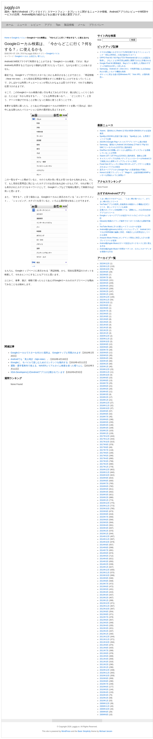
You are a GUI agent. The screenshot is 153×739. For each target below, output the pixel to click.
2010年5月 (104, 689)
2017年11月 (105, 439)
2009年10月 (105, 709)
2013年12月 (105, 570)
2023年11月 (105, 266)
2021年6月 (104, 322)
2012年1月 (104, 634)
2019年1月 (104, 400)
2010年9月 (104, 678)
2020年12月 (105, 336)
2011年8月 (104, 648)
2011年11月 (105, 639)
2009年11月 (105, 706)
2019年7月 (104, 383)
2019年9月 (104, 378)
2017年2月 (104, 464)
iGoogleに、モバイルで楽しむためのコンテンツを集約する (39, 362)
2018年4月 (104, 425)
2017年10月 (105, 442)
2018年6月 (104, 419)
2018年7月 (104, 417)
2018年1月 (104, 433)
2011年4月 (104, 659)
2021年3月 (104, 328)
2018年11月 (105, 405)
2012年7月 (104, 617)
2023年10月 (105, 269)
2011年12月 (105, 637)
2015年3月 (104, 528)
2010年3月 (104, 695)
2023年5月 (104, 283)
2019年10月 (105, 375)
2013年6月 (104, 586)
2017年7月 (104, 450)
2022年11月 (105, 300)
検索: (99, 40)
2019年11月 (105, 372)
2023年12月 (105, 263)
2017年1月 (104, 467)
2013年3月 (104, 595)
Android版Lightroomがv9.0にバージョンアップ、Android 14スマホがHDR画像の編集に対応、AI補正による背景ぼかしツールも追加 (125, 232)
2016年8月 (104, 481)
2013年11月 (105, 572)
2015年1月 (104, 534)
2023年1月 (104, 294)
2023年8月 (104, 275)
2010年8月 (104, 681)
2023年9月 (104, 272)
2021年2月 (104, 330)
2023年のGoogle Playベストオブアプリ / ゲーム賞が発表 (123, 142)
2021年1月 (104, 333)
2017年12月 (105, 436)
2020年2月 (104, 364)
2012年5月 (104, 623)
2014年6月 (104, 553)
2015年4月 (104, 525)
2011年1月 (104, 667)
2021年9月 (104, 316)
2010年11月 (105, 673)
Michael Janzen (105, 731)
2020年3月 (104, 361)
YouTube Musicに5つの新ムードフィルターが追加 (120, 227)
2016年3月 (104, 495)
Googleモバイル (18, 38)
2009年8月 (104, 714)
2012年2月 (104, 631)
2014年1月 (104, 567)
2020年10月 (105, 341)
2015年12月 (105, 503)
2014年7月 (104, 550)
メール (81, 25)
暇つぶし (41, 56)
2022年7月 (104, 311)
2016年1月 (104, 500)
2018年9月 (104, 411)
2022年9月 (104, 305)
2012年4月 (104, 625)
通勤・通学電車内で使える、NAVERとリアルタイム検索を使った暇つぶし (47, 365)
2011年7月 (104, 650)
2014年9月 (104, 545)
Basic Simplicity (84, 731)
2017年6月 (104, 453)
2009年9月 (104, 712)
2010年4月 (104, 692)
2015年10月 (105, 508)
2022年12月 (105, 297)
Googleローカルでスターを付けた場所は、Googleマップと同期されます (46, 352)
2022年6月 (104, 314)
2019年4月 (104, 392)
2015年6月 (104, 520)
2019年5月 (104, 389)
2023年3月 (104, 289)
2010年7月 (104, 684)
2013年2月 (104, 598)
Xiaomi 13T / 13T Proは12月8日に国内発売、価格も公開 (123, 156)
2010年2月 (104, 698)
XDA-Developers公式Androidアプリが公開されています (38, 372)
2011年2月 (104, 664)
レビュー (36, 25)
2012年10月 (105, 609)
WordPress (65, 731)
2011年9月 (104, 645)
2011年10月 (105, 642)
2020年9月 (104, 344)
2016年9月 (104, 478)
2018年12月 (105, 403)
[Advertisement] (49, 315)
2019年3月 (104, 394)
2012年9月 (104, 611)
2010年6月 (104, 687)
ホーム (9, 25)
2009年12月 (105, 703)
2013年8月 (104, 581)
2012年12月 (105, 603)
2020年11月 (105, 339)
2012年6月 (104, 620)
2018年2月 (104, 431)
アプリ (48, 25)
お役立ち (33, 56)
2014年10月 (105, 542)
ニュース (22, 25)
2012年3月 (104, 628)
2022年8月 (104, 308)
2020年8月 (104, 347)
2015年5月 (104, 522)
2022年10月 (105, 302)
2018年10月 (105, 408)
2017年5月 (104, 456)
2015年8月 (104, 514)
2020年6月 (104, 353)
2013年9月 (104, 578)
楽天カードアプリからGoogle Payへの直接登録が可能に (123, 170)
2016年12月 (105, 469)
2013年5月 (104, 589)
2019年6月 (104, 386)
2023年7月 (104, 277)
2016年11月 (105, 472)
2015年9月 (104, 511)
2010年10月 (105, 676)
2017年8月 (104, 447)
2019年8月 (104, 380)
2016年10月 (105, 475)
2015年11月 (105, 506)
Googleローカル (21, 56)
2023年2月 (104, 291)
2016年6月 (104, 486)
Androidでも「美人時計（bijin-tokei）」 (30, 359)
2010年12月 (105, 670)
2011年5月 (104, 656)
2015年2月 (104, 531)
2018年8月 (104, 414)
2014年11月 (105, 539)
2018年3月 (104, 428)
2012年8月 (104, 614)
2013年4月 (104, 592)
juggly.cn (12, 7)
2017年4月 (104, 458)
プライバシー (96, 25)
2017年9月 (104, 444)
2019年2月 (104, 397)
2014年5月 (104, 556)
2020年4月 (104, 358)
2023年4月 (104, 286)
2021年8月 (104, 319)
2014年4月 (104, 559)
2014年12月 (105, 536)
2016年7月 (104, 483)
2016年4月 (104, 492)
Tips (58, 25)
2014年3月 (104, 561)
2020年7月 (104, 350)
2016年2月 (104, 497)
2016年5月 (104, 489)
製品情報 (69, 25)
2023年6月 (104, 280)
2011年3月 (104, 662)
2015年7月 (104, 517)
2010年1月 (104, 701)
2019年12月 (105, 369)
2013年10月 (105, 575)
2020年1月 (104, 366)
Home (6, 38)
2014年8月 (104, 547)
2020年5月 (104, 355)
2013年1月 (104, 600)
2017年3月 (104, 461)
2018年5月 (104, 422)
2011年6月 (104, 653)
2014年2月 (104, 564)
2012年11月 (105, 606)
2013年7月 (104, 584)
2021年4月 (104, 325)
